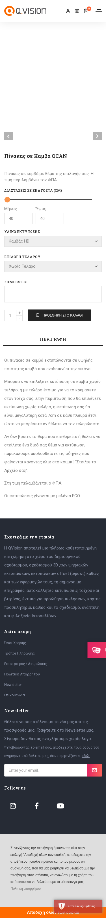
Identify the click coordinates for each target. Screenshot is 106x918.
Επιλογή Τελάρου (22, 256)
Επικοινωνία (14, 695)
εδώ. (86, 756)
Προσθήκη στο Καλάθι (59, 315)
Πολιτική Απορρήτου (22, 674)
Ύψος (50, 215)
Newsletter (13, 684)
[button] (10, 897)
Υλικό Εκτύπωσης (22, 231)
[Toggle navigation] (99, 11)
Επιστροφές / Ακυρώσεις (25, 664)
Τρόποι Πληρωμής (19, 653)
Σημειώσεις (15, 282)
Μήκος (18, 215)
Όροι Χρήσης (15, 643)
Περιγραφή (53, 339)
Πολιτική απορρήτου (25, 889)
